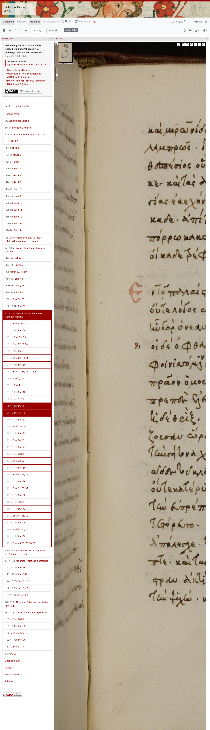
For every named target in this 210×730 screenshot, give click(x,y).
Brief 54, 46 (14, 258)
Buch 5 (13, 168)
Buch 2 (12, 148)
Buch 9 (13, 196)
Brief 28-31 (15, 454)
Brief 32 (16, 626)
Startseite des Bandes (18, 70)
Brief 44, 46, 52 (17, 515)
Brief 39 (16, 536)
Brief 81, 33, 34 (17, 488)
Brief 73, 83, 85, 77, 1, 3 (21, 371)
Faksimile (35, 21)
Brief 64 (15, 292)
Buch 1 (12, 141)
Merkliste (178, 21)
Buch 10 (14, 203)
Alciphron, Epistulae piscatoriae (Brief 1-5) (26, 604)
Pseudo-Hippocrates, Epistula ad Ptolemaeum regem (26, 552)
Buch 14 (14, 230)
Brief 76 (16, 481)
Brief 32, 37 (15, 460)
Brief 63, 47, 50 (16, 272)
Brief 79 (16, 522)
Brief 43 (16, 509)
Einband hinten (12, 660)
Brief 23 (16, 433)
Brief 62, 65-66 (17, 344)
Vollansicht (82, 21)
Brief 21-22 (17, 595)
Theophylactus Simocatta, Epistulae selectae (24, 315)
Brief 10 (16, 392)
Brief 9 (13, 385)
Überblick (22, 21)
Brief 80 (16, 364)
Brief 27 (16, 447)
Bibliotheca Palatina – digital (16, 9)
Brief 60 (16, 467)
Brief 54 (16, 330)
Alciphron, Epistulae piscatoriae (26, 561)
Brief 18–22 (15, 426)
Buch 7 (13, 182)
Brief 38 (16, 495)
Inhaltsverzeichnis (18, 127)
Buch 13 (14, 223)
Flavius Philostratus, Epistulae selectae (25, 250)
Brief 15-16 (15, 412)
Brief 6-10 (16, 574)
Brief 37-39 (15, 646)
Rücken (8, 667)
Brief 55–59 (16, 337)
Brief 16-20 (17, 588)
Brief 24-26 (15, 440)
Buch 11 (14, 209)
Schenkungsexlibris (17, 120)
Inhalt (8, 106)
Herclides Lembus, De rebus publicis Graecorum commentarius (23, 239)
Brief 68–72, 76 (17, 358)
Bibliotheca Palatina (17, 84)
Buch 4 (13, 161)
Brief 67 (16, 351)
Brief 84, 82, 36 (17, 529)
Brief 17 (16, 419)
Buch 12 (14, 216)
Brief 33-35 (15, 633)
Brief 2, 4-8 (15, 378)
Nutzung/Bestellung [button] (30, 91)
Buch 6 (13, 175)
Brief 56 (14, 265)
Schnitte (9, 681)
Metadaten (8, 21)
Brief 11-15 (17, 581)
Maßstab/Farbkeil (14, 674)
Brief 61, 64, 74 (17, 474)
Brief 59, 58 (15, 285)
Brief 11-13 (15, 399)
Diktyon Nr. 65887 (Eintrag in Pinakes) (26, 80)
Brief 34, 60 (15, 299)
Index (10, 654)
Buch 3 (13, 155)
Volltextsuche (23, 106)
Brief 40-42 (15, 502)
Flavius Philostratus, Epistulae (26, 612)
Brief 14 (16, 406)
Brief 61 (16, 306)
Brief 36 (16, 639)
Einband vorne (12, 114)
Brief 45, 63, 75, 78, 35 (20, 543)
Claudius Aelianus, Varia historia (25, 134)
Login (198, 21)
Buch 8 (13, 189)
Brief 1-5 (16, 567)
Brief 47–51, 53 (17, 323)
